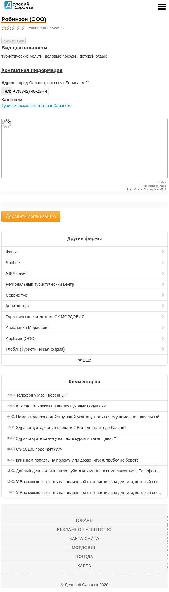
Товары (84, 520)
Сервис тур (85, 295)
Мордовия (84, 547)
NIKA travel (85, 273)
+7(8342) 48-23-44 (24, 91)
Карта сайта (84, 538)
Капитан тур (85, 306)
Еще (84, 360)
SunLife (85, 262)
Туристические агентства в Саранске (36, 105)
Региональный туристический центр (85, 284)
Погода (84, 556)
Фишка (85, 251)
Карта (84, 565)
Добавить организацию (31, 216)
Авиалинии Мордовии (85, 327)
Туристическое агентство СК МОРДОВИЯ (85, 316)
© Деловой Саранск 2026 (84, 584)
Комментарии (14, 40)
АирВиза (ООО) (85, 338)
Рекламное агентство (84, 529)
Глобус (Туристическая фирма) (85, 349)
